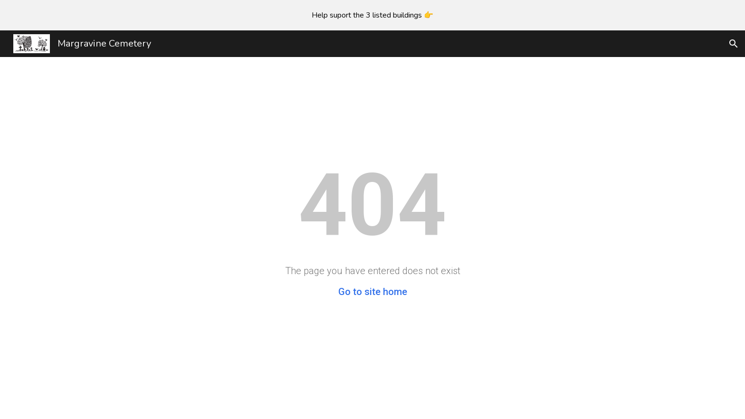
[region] (372, 15)
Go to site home (372, 291)
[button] (733, 43)
